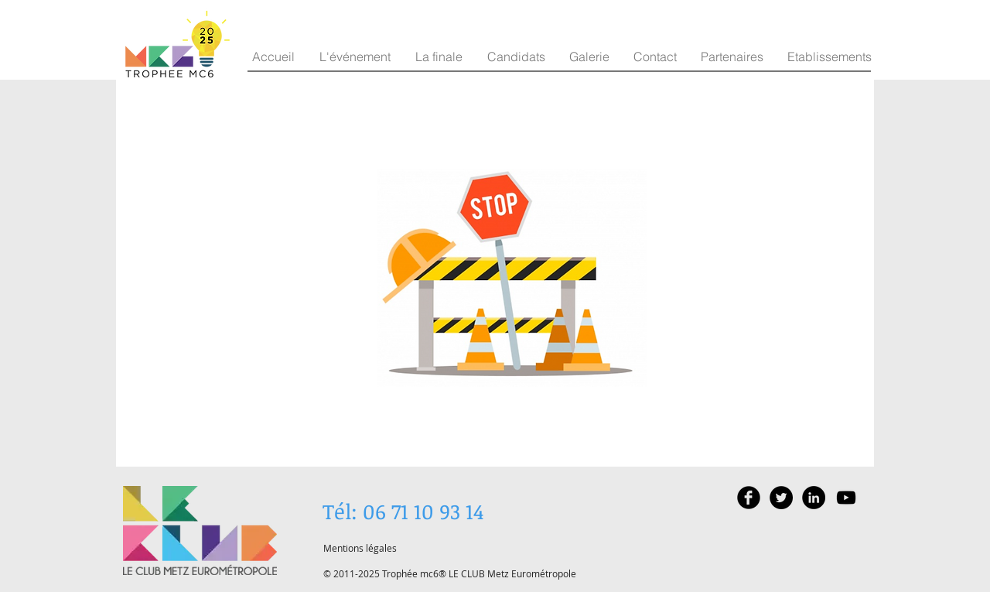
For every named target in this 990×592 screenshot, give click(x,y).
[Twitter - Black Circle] (781, 497)
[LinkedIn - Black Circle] (813, 497)
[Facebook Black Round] (748, 497)
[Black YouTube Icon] (846, 497)
